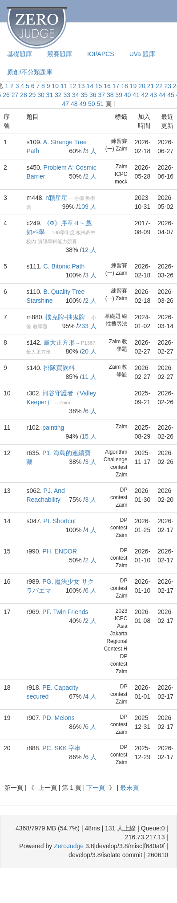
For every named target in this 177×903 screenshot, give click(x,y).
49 (83, 103)
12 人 (88, 249)
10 (55, 85)
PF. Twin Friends (65, 611)
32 (58, 94)
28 (23, 94)
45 (170, 94)
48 (74, 103)
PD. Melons (58, 717)
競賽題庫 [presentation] (59, 53)
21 (150, 85)
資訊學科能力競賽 (57, 241)
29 (32, 94)
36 (93, 94)
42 (145, 94)
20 (141, 85)
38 (110, 94)
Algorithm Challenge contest (116, 459)
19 (133, 85)
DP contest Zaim (118, 497)
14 (89, 85)
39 (118, 94)
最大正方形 (59, 342)
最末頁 (129, 787)
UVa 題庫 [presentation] (142, 53)
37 (101, 94)
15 (98, 85)
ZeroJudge (69, 846)
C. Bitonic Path (64, 266)
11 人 (88, 376)
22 (159, 85)
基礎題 (113, 316)
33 (67, 94)
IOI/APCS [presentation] (100, 53)
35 (84, 94)
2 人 (91, 176)
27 (15, 94)
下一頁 (96, 787)
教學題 (40, 326)
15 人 (88, 436)
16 (107, 85)
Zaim (115, 341)
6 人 (91, 411)
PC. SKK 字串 (61, 748)
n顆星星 (56, 197)
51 (100, 103)
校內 (31, 241)
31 (49, 94)
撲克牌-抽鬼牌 (65, 317)
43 (153, 94)
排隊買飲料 (59, 367)
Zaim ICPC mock (121, 174)
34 (75, 94)
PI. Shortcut (60, 521)
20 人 (88, 351)
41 (136, 94)
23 (168, 85)
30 (40, 94)
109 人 (87, 206)
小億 (79, 198)
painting (53, 427)
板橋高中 (86, 232)
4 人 (91, 529)
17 (116, 85)
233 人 (87, 325)
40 (127, 94)
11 (64, 85)
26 (6, 94)
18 (124, 85)
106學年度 (63, 232)
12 (72, 85)
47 (65, 103)
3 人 (91, 151)
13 (81, 85)
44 (162, 94)
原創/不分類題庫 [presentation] (29, 72)
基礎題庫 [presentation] (19, 53)
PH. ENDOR (59, 551)
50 (91, 103)
